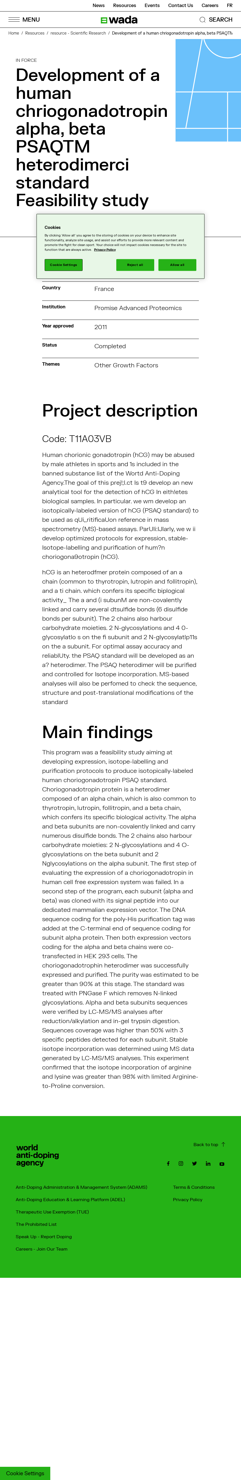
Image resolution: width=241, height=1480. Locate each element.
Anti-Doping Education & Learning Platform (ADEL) (70, 1200)
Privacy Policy (188, 1200)
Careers (210, 5)
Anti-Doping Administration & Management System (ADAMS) (81, 1187)
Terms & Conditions (194, 1187)
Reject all (135, 265)
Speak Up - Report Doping (44, 1237)
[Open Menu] (24, 20)
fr (230, 5)
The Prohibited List (36, 1224)
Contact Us (180, 5)
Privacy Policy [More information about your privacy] (105, 250)
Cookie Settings (25, 1473)
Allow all (177, 265)
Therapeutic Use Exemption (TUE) (52, 1212)
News (99, 5)
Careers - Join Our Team (41, 1249)
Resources (124, 5)
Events (152, 5)
